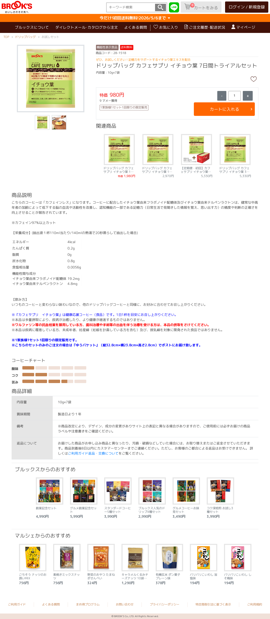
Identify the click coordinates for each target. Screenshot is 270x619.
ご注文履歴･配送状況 (204, 27)
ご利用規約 (254, 604)
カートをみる (201, 7)
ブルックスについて (32, 27)
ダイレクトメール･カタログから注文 (86, 27)
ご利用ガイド (17, 604)
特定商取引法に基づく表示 (213, 604)
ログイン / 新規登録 (247, 7)
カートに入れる (224, 109)
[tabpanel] (119, 155)
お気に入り (166, 27)
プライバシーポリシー (164, 604)
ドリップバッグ (25, 37)
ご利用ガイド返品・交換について (93, 453)
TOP (6, 37)
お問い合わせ (125, 604)
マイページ (243, 27)
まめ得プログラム (88, 604)
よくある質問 (135, 27)
